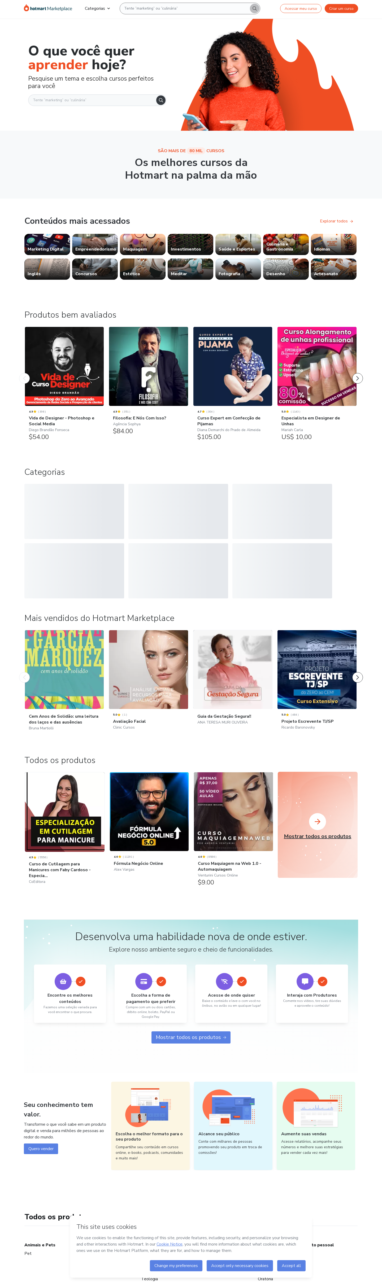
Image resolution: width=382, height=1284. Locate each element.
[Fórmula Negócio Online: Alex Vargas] (149, 836)
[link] (47, 244)
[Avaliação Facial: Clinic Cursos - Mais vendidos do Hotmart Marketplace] (148, 694)
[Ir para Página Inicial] (48, 8)
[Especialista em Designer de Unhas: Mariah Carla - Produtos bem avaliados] (317, 386)
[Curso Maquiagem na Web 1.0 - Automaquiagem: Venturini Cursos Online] (233, 839)
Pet (28, 1260)
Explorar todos (336, 221)
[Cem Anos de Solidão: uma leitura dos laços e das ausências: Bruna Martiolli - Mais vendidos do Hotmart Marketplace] (64, 694)
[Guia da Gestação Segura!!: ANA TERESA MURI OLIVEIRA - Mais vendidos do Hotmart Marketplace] (232, 691)
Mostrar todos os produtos (191, 1044)
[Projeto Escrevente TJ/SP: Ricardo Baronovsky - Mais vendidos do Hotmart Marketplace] (317, 694)
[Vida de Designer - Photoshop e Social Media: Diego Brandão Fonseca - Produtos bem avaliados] (64, 386)
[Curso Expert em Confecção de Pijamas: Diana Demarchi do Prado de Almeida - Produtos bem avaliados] (232, 386)
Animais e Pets (39, 1252)
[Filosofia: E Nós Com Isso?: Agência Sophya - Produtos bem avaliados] (148, 383)
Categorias (97, 8)
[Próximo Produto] (357, 373)
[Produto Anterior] (24, 373)
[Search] (254, 8)
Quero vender (41, 1156)
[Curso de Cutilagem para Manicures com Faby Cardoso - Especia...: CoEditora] (65, 842)
